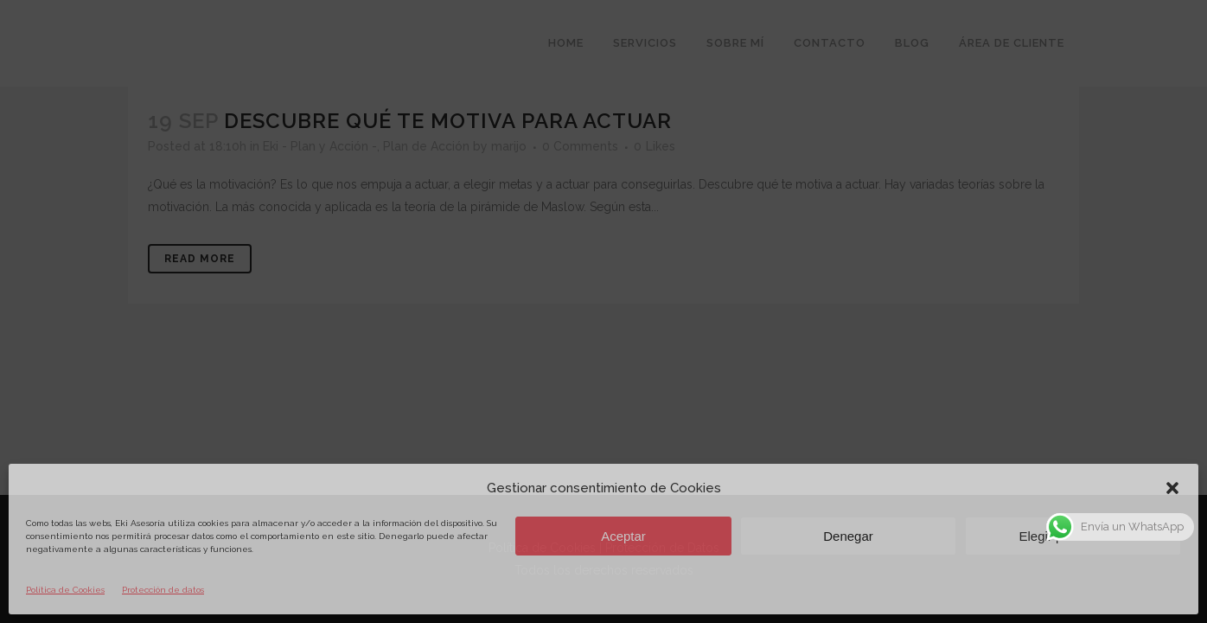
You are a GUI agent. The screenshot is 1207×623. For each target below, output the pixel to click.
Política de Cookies (65, 589)
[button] (1172, 488)
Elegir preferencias (1073, 536)
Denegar (848, 536)
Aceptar (623, 536)
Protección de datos (163, 589)
